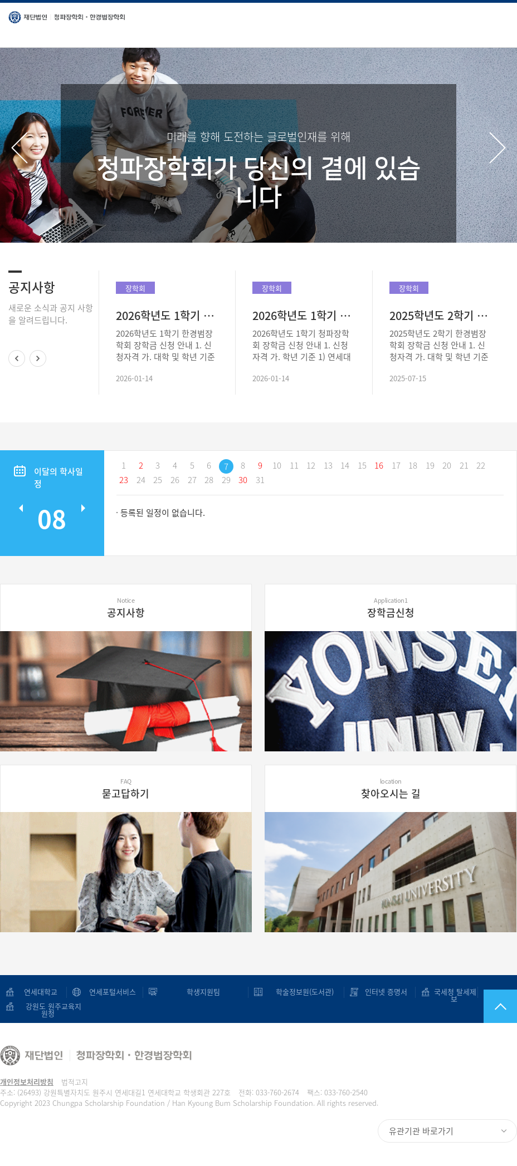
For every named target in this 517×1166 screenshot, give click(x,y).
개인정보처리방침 (26, 1081)
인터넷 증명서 (382, 991)
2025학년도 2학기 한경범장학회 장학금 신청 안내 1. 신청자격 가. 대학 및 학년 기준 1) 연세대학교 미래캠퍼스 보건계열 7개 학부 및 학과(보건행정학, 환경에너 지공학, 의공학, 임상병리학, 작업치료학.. (440, 345)
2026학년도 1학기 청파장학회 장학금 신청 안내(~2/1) (303, 315)
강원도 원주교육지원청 (47, 1009)
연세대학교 (40, 991)
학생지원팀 (203, 991)
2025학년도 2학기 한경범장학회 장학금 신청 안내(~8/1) (440, 315)
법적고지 (74, 1081)
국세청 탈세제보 (454, 995)
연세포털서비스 (112, 991)
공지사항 (126, 608)
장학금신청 (390, 608)
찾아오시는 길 (390, 788)
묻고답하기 (126, 788)
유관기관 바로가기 (421, 1131)
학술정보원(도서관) (304, 991)
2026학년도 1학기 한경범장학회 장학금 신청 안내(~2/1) (167, 315)
